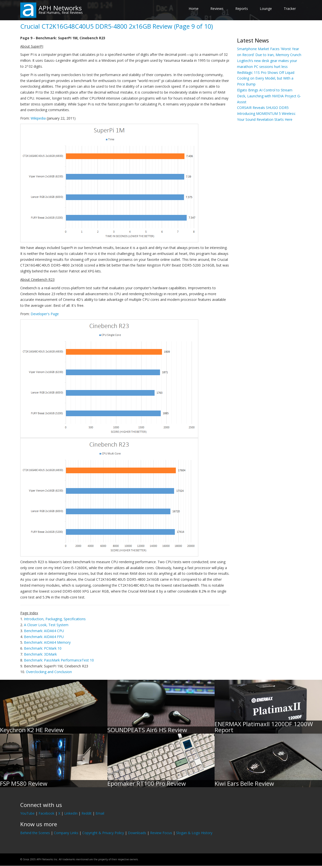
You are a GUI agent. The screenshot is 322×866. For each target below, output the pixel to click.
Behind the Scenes (35, 832)
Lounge (266, 8)
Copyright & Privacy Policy (103, 832)
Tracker (290, 8)
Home (194, 8)
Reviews (216, 8)
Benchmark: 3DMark (40, 654)
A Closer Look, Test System (46, 624)
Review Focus (161, 832)
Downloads (137, 832)
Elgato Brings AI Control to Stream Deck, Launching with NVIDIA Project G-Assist (269, 96)
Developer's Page (45, 313)
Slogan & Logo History (194, 832)
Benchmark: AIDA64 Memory (47, 642)
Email (100, 813)
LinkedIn (71, 813)
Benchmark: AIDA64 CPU (44, 630)
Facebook (46, 813)
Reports (241, 8)
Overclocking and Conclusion (49, 671)
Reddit (86, 813)
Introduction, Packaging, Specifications (55, 619)
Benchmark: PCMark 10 (42, 648)
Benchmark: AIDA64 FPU (44, 636)
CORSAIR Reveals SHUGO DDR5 (263, 107)
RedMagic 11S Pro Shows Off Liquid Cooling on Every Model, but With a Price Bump (265, 78)
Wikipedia (38, 118)
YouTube (27, 813)
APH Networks (60, 7)
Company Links (66, 832)
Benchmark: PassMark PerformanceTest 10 (59, 660)
